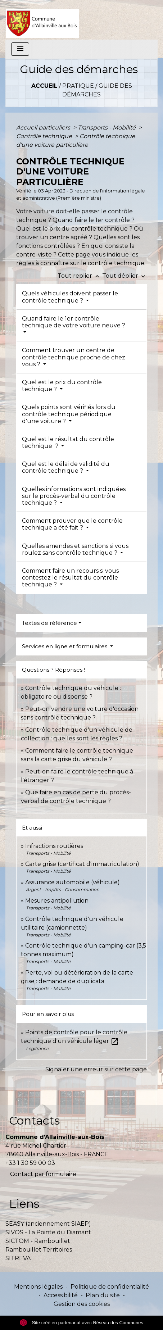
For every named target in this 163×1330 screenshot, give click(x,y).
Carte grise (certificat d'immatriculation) (82, 864)
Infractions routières (54, 846)
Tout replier (80, 275)
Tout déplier (124, 275)
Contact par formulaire (43, 1174)
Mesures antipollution (57, 900)
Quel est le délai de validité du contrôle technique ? (65, 467)
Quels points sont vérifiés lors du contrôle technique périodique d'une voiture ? (69, 414)
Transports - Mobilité (107, 127)
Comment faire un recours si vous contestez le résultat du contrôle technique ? (70, 577)
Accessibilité (61, 1295)
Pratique (78, 85)
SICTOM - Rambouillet (37, 1241)
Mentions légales (38, 1286)
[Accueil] (42, 19)
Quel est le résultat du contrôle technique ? (68, 442)
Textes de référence (49, 622)
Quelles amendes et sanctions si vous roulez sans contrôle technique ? (75, 549)
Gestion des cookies (82, 1304)
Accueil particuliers (44, 127)
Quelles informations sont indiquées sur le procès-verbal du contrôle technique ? (74, 496)
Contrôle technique (44, 136)
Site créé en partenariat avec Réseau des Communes (81, 1322)
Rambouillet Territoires (38, 1249)
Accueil (44, 85)
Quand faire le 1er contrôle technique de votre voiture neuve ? (73, 322)
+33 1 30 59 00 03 (30, 1162)
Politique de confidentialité (110, 1286)
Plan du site (103, 1295)
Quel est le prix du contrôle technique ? (62, 385)
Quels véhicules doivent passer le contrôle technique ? (70, 297)
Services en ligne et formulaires (65, 646)
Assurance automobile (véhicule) (72, 882)
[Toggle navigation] (20, 49)
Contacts (34, 1120)
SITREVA (18, 1258)
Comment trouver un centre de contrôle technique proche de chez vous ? (73, 357)
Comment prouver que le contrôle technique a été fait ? (72, 524)
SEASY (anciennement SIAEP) (48, 1223)
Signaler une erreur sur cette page (96, 1069)
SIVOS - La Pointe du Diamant (48, 1232)
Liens (24, 1204)
